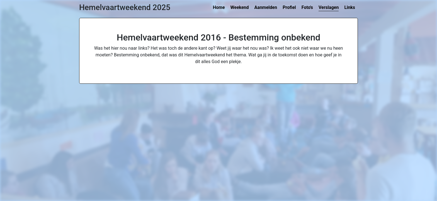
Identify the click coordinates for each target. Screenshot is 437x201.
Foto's (307, 7)
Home (219, 7)
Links (349, 7)
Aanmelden (265, 7)
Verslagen (329, 7)
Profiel (289, 7)
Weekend (239, 7)
